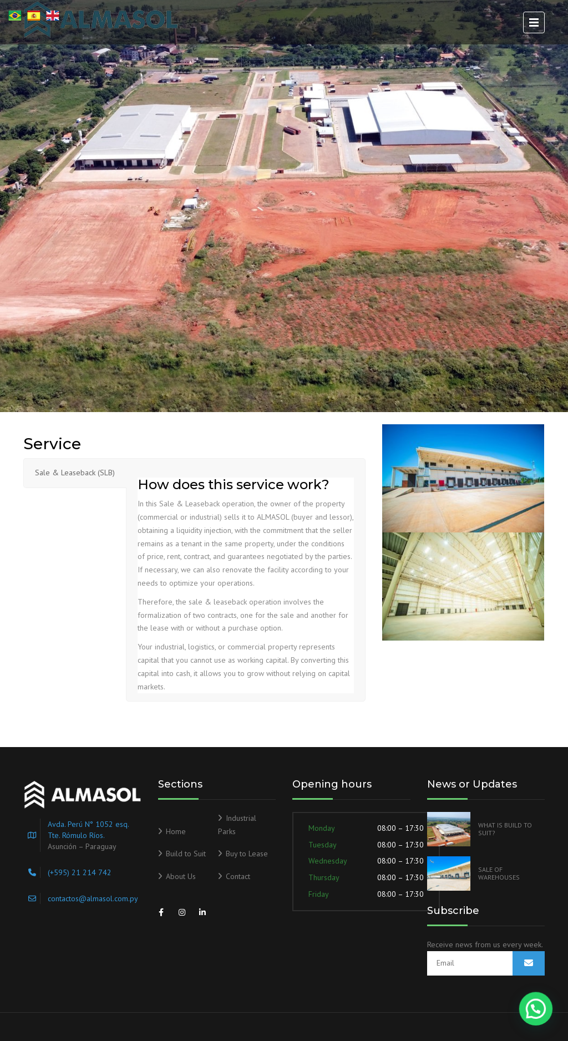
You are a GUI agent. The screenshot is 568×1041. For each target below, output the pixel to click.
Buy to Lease (247, 854)
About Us (181, 876)
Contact (238, 876)
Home (176, 831)
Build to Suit (186, 854)
